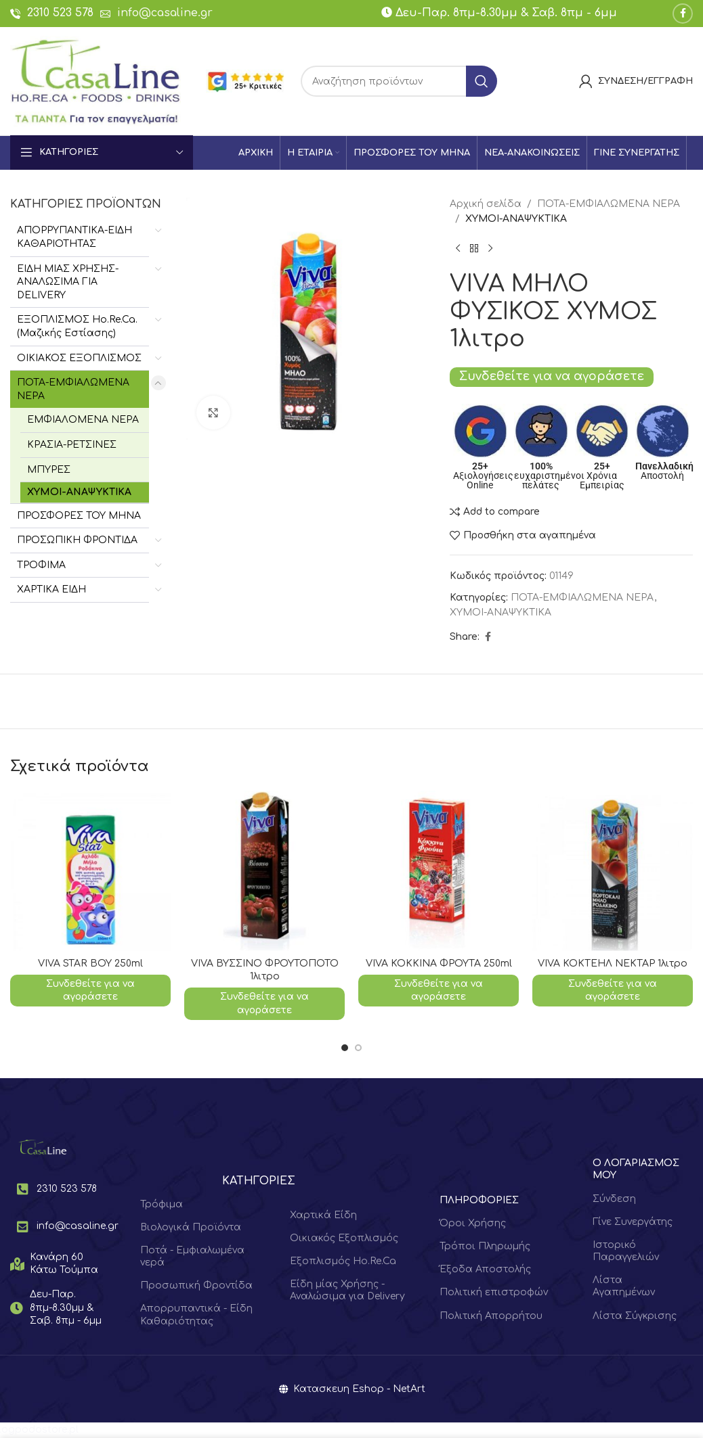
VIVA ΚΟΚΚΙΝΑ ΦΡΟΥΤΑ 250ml (439, 963)
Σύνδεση (614, 1199)
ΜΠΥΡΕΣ (48, 470)
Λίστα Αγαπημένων (624, 1286)
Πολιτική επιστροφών (494, 1292)
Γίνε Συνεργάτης (633, 1222)
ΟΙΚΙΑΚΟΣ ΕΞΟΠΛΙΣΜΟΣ (79, 358)
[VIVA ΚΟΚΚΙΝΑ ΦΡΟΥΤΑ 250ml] (438, 871)
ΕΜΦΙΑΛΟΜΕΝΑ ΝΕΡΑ (83, 420)
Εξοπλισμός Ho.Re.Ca (343, 1261)
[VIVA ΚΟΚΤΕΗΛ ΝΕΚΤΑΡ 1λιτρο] (612, 871)
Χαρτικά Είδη (323, 1215)
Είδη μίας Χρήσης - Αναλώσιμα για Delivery (347, 1290)
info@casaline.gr (165, 13)
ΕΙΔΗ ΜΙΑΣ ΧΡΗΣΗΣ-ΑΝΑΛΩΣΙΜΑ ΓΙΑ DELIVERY (68, 282)
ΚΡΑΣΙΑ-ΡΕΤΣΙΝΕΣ (71, 445)
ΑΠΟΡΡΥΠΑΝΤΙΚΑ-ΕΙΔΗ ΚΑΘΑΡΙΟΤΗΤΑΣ (74, 237)
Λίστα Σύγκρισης (635, 1316)
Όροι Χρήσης (473, 1223)
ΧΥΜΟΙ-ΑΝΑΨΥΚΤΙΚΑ (79, 492)
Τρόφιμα (161, 1204)
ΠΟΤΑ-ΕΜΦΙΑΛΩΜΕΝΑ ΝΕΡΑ (73, 389)
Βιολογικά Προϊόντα (190, 1227)
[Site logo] (95, 81)
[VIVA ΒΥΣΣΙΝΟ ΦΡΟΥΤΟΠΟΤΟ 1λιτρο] (264, 871)
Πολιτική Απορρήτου (491, 1316)
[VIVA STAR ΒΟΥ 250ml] (90, 871)
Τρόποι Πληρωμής (485, 1246)
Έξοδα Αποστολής (485, 1269)
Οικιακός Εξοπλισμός (344, 1238)
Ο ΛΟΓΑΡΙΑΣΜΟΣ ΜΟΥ (636, 1169)
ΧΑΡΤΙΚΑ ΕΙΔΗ (51, 589)
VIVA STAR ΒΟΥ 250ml (90, 963)
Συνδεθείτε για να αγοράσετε (551, 376)
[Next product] (490, 249)
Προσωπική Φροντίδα (196, 1285)
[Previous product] (458, 249)
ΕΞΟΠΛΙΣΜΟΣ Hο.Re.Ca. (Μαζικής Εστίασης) (77, 326)
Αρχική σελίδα (485, 204)
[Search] (399, 81)
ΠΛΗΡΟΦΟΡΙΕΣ (479, 1200)
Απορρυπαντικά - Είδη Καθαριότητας (196, 1314)
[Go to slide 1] (344, 1047)
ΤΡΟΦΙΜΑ (41, 565)
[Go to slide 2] (358, 1047)
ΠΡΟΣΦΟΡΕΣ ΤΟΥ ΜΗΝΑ (79, 516)
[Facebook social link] (683, 13)
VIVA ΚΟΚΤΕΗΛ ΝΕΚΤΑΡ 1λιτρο (612, 963)
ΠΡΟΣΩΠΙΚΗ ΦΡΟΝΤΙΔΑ (77, 540)
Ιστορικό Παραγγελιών (626, 1251)
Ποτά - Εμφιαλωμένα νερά (192, 1256)
